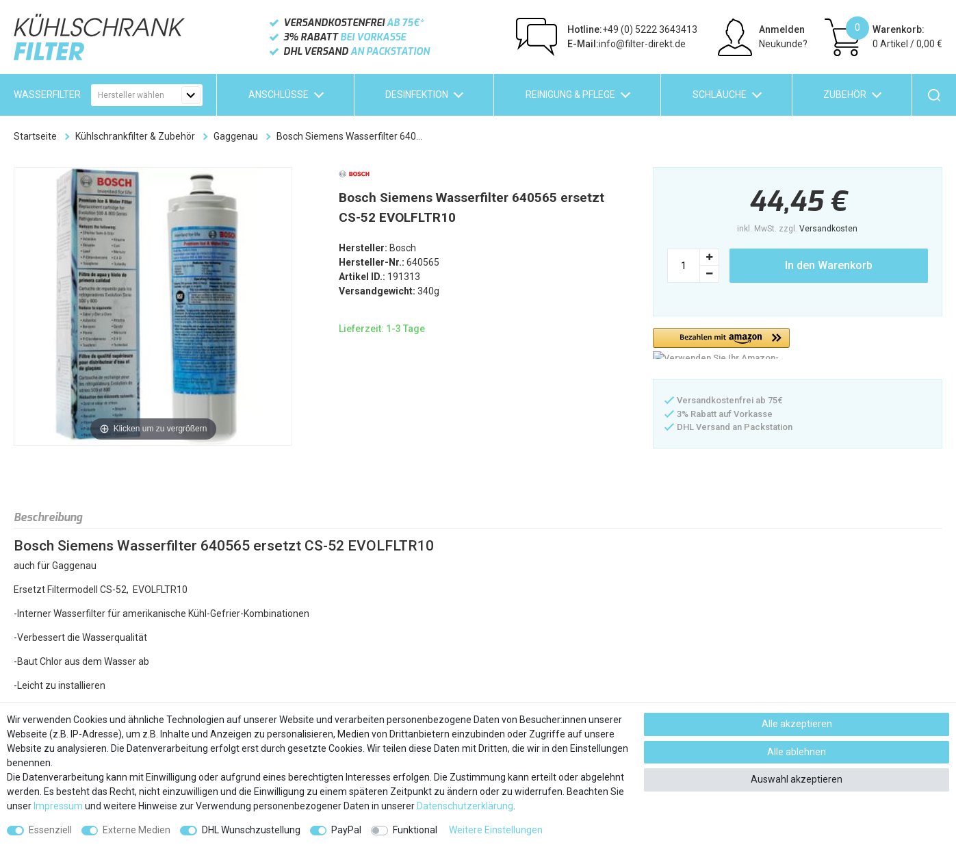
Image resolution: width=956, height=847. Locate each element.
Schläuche (720, 94)
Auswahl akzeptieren (796, 779)
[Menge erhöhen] (709, 257)
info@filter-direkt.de (626, 43)
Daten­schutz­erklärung (465, 805)
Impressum (58, 805)
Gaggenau (236, 136)
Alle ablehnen (796, 751)
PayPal (346, 829)
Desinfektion (416, 94)
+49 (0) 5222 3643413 (632, 29)
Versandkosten (828, 228)
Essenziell (50, 829)
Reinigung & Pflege (570, 94)
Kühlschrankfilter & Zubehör (135, 136)
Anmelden (782, 29)
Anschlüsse (278, 94)
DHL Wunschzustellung (251, 829)
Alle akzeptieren (797, 723)
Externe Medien (136, 829)
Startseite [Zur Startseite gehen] (35, 136)
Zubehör (844, 94)
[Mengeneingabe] (683, 266)
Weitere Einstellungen (496, 829)
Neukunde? (783, 43)
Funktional (415, 829)
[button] (721, 343)
